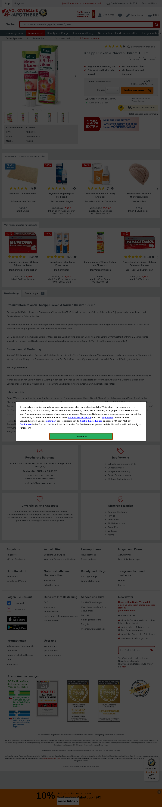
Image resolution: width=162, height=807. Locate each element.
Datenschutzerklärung (80, 71)
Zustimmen (25, 78)
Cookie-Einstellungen (91, 74)
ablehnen (51, 74)
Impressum (107, 71)
